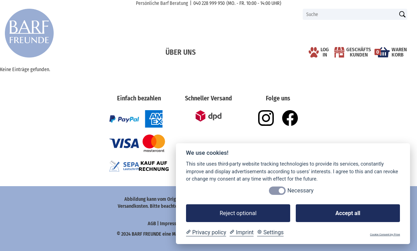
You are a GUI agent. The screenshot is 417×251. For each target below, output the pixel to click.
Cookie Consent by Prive (385, 234)
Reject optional (237, 213)
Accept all (347, 213)
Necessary (300, 190)
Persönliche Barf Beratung (162, 3)
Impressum (172, 224)
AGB (152, 224)
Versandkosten (133, 206)
